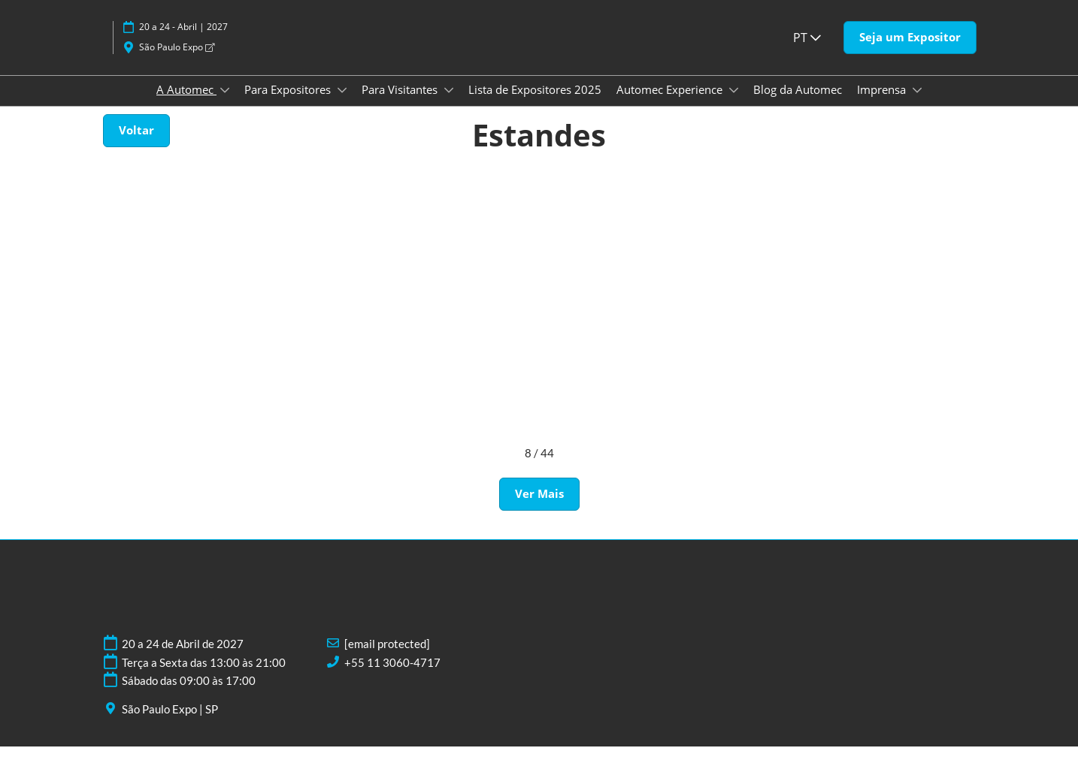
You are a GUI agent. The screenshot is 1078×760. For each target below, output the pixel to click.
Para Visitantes (401, 103)
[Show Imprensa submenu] (917, 104)
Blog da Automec (797, 103)
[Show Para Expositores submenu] (342, 104)
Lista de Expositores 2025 (534, 103)
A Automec (186, 103)
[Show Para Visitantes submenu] (448, 104)
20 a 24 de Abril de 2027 (183, 657)
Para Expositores (289, 103)
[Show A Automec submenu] (224, 104)
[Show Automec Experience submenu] (733, 104)
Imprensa (883, 103)
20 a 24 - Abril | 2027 (183, 41)
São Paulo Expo (176, 61)
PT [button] (807, 52)
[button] (910, 51)
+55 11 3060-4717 (392, 676)
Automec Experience (670, 103)
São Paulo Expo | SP (170, 722)
